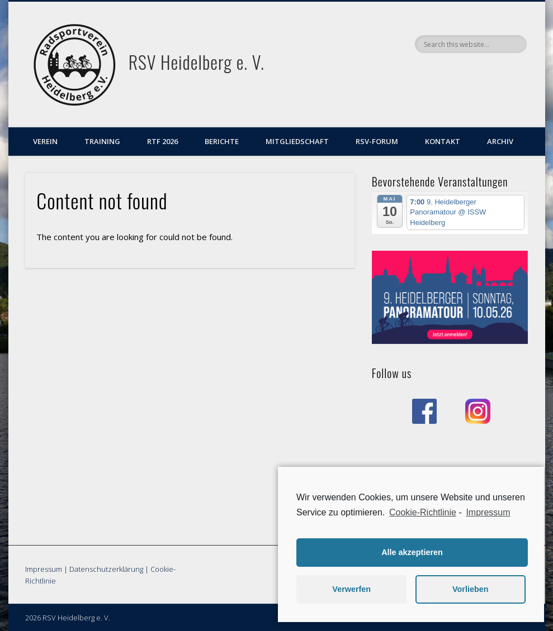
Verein (45, 141)
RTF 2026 (162, 141)
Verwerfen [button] (351, 589)
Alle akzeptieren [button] (412, 552)
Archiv (500, 141)
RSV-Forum (377, 141)
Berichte (222, 141)
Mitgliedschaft (297, 141)
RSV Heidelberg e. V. (196, 62)
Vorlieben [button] (470, 589)
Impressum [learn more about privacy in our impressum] (488, 512)
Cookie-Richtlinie (422, 512)
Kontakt (442, 141)
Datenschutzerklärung (106, 569)
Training (102, 141)
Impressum (43, 569)
